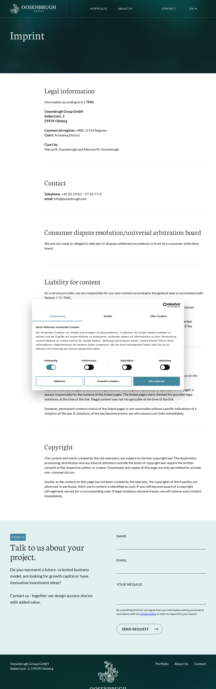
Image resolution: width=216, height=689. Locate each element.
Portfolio (98, 8)
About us (125, 8)
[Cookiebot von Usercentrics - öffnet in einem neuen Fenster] (165, 305)
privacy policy (148, 613)
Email (121, 560)
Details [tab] (108, 316)
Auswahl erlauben (108, 381)
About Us (181, 664)
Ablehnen (59, 381)
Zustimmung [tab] (57, 316)
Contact (169, 8)
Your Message (129, 584)
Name (121, 536)
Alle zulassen (156, 381)
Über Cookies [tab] (158, 316)
